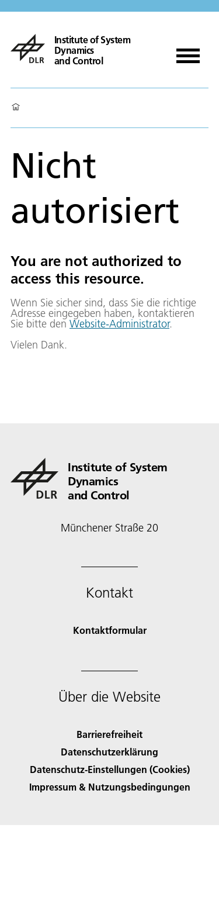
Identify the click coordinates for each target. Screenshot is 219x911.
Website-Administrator (119, 323)
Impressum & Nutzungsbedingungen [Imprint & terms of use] (109, 787)
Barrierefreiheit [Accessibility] (109, 734)
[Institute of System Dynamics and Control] (85, 48)
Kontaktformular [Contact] (110, 630)
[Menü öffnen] (188, 51)
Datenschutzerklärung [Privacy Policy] (109, 752)
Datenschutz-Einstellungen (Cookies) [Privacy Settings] (110, 769)
